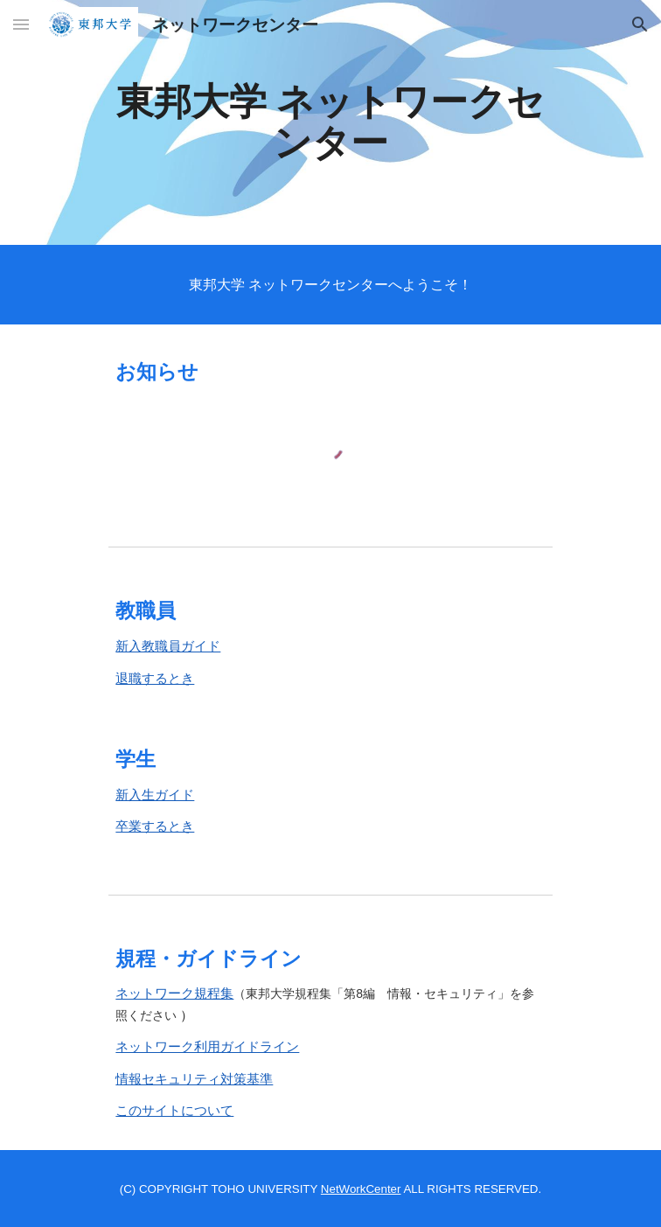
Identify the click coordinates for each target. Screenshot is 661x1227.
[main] (330, 122)
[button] (21, 24)
